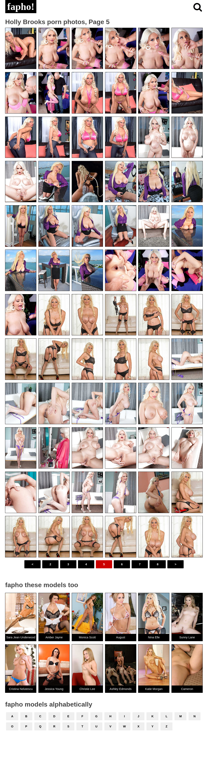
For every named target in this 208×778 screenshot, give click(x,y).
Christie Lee (87, 689)
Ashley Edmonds (121, 689)
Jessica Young (54, 689)
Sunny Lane (187, 637)
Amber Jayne (54, 637)
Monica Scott (87, 637)
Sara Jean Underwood (20, 637)
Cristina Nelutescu (21, 689)
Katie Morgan (154, 689)
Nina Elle (154, 637)
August (120, 637)
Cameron (187, 689)
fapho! (20, 6)
